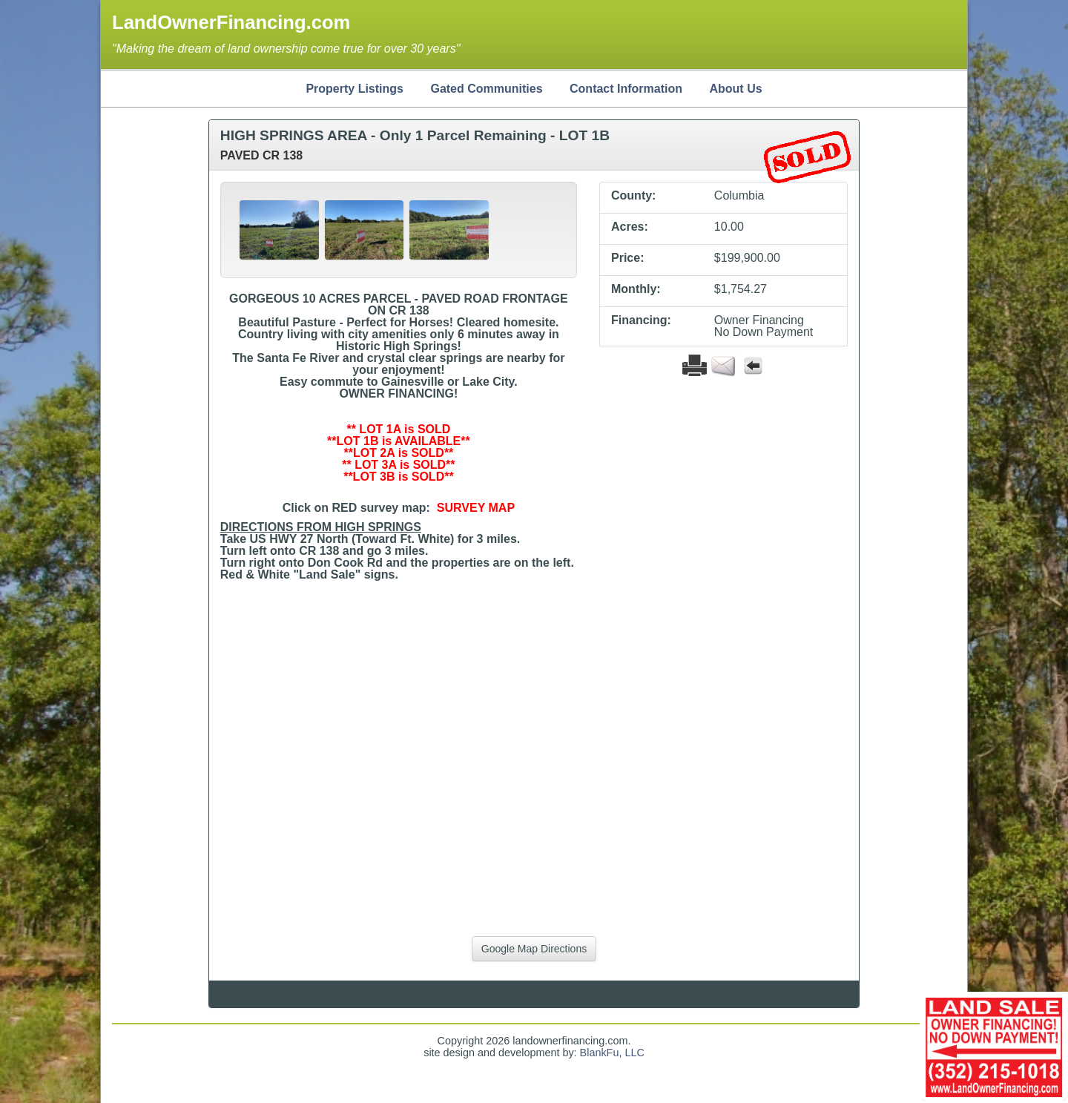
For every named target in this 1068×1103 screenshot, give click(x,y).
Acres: (629, 227)
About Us (735, 88)
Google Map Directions (534, 949)
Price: (627, 258)
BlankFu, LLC (612, 1052)
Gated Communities (486, 88)
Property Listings (354, 88)
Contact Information (626, 88)
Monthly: (636, 289)
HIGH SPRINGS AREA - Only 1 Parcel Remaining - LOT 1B (415, 135)
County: (633, 196)
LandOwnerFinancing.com (231, 22)
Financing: (641, 320)
